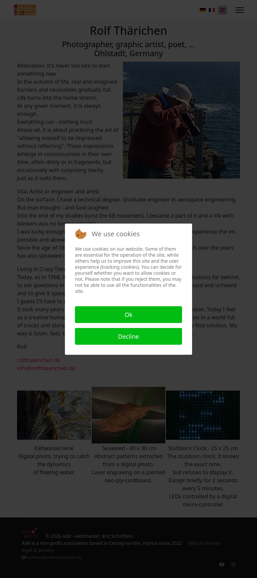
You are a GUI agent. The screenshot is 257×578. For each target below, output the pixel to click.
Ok (128, 315)
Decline (128, 336)
